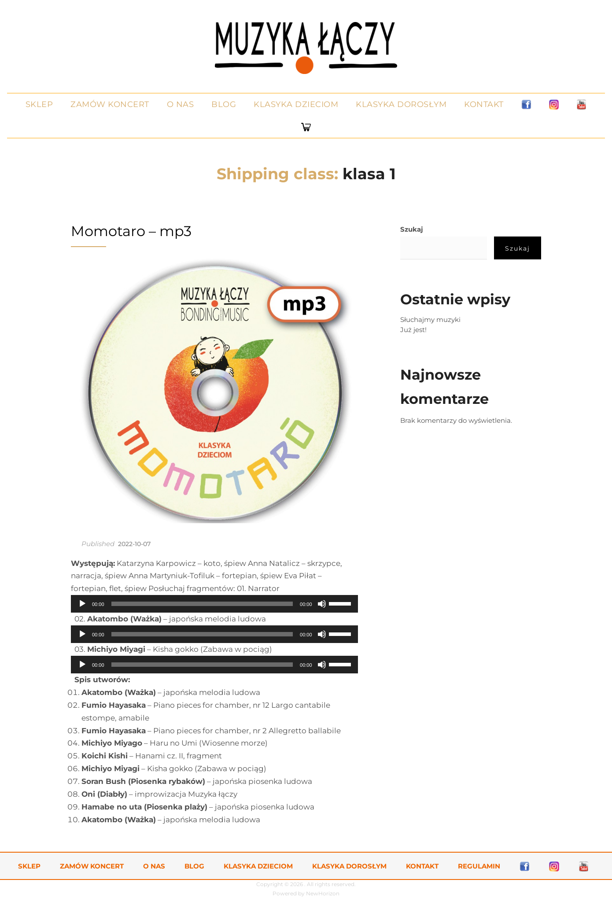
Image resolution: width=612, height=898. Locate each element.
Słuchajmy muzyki (430, 319)
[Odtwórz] (82, 603)
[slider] (202, 604)
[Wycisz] (321, 603)
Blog (223, 104)
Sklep (39, 104)
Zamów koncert (109, 104)
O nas (180, 104)
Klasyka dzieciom (296, 104)
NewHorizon (322, 893)
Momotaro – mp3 (131, 231)
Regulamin (479, 866)
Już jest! (413, 329)
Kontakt (484, 104)
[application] (214, 604)
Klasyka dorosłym (401, 104)
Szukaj (411, 229)
